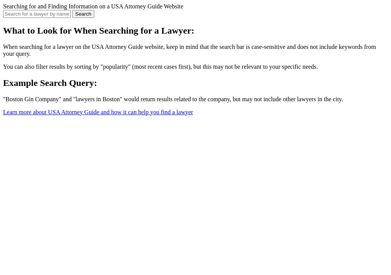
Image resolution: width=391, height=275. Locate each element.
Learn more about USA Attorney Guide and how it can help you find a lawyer (98, 112)
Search (83, 14)
